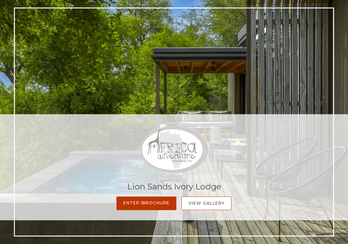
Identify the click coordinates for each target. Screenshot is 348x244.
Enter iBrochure (146, 202)
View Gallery (206, 203)
